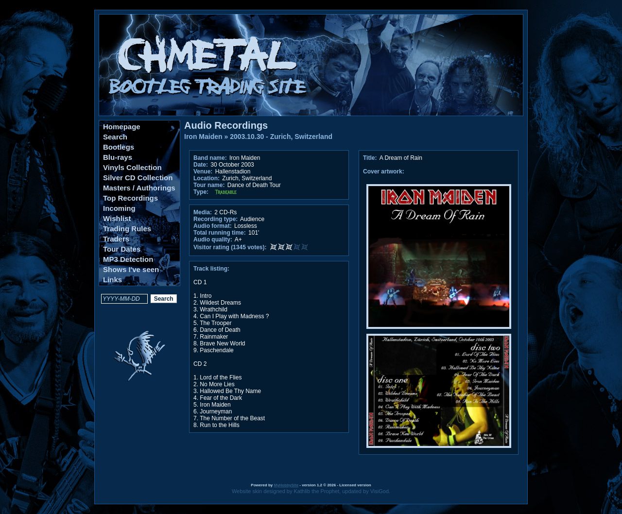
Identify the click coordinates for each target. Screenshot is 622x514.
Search (115, 137)
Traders (116, 239)
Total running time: (219, 232)
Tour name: (209, 185)
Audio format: (212, 226)
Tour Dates (121, 249)
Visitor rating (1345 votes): (230, 247)
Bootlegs (118, 147)
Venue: (202, 171)
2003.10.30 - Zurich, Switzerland (281, 136)
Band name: (210, 157)
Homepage (121, 126)
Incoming (119, 208)
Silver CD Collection (138, 177)
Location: (206, 178)
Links (112, 279)
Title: (371, 157)
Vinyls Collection (132, 167)
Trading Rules (127, 228)
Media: (202, 212)
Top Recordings (130, 198)
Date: (200, 164)
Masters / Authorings (139, 188)
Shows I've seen (131, 269)
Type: (200, 191)
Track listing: (211, 268)
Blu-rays (117, 157)
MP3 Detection (128, 259)
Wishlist (117, 218)
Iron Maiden (203, 136)
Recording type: (215, 219)
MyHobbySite (286, 485)
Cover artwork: (383, 171)
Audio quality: (212, 239)
